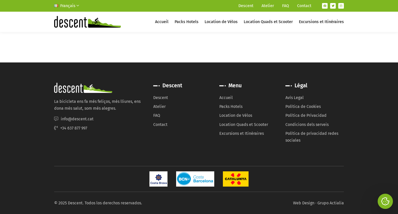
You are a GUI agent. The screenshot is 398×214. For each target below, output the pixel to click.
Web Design (303, 203)
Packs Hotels (186, 21)
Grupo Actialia (330, 203)
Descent (245, 5)
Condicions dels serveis (307, 124)
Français (66, 5)
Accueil (162, 21)
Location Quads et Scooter (268, 21)
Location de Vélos (221, 21)
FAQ (285, 5)
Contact (304, 5)
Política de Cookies (303, 106)
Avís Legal (294, 97)
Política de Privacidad (306, 115)
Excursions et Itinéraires (321, 21)
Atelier (268, 5)
